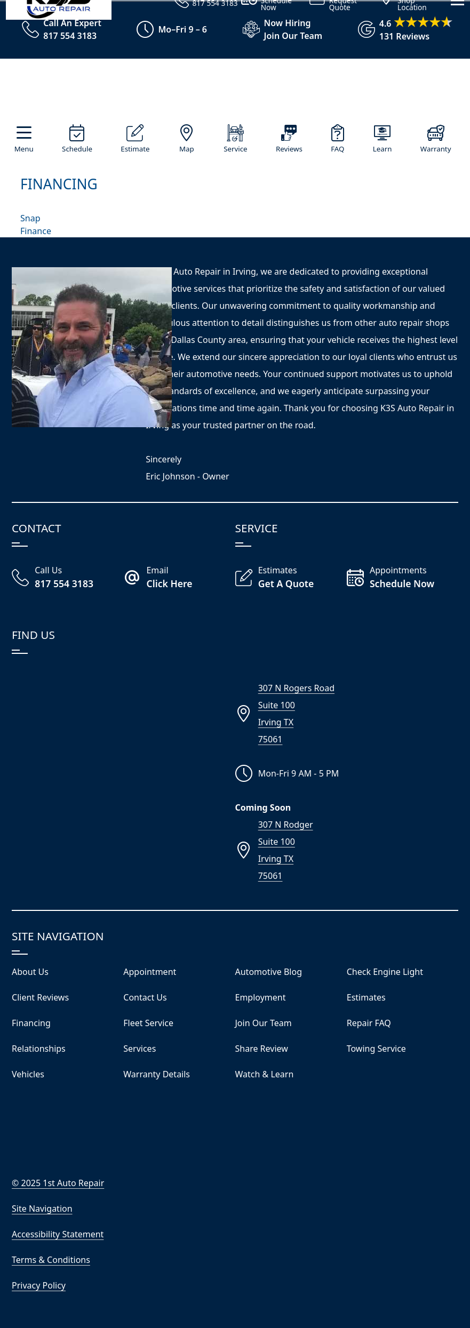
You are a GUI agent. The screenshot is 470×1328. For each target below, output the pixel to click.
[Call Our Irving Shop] (67, 578)
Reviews (289, 149)
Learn (382, 149)
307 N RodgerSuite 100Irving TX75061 (285, 850)
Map (186, 149)
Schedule (77, 149)
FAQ (337, 149)
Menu (24, 149)
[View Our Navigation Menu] (457, 165)
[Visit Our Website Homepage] (232, 91)
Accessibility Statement (57, 1234)
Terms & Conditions (51, 1260)
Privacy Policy (39, 1285)
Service (235, 149)
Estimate (135, 149)
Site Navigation (42, 1208)
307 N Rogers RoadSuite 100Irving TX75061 (296, 713)
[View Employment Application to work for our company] (277, 29)
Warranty (435, 149)
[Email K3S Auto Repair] (179, 578)
